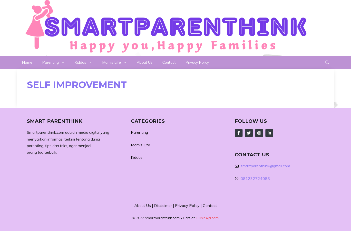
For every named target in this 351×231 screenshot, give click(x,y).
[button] (327, 62)
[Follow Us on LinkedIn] (269, 133)
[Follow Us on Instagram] (259, 133)
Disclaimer (163, 205)
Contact (169, 62)
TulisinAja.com (207, 218)
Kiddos (86, 62)
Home (27, 62)
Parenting (56, 62)
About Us (145, 62)
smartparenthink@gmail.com (265, 165)
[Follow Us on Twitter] (249, 133)
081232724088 (255, 178)
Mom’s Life (117, 62)
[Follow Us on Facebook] (239, 133)
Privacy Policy (197, 62)
